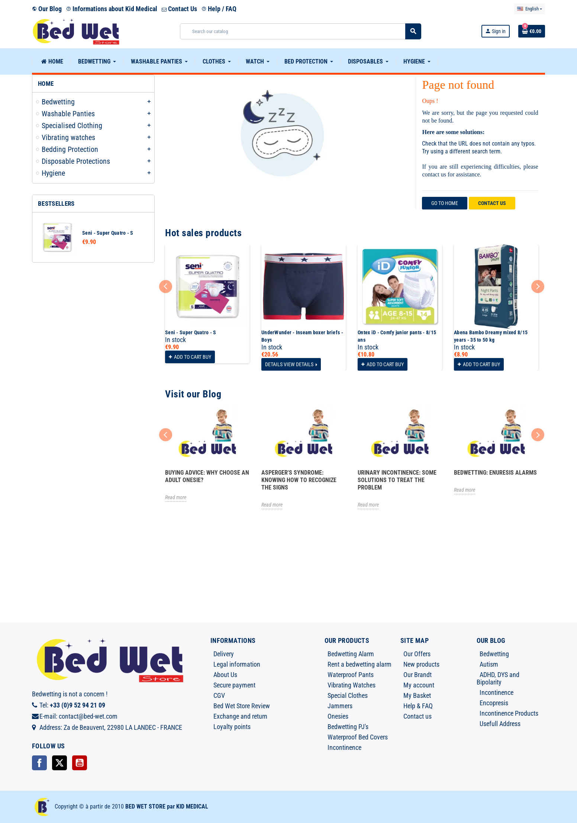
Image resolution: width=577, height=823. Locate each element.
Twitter (59, 762)
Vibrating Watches (351, 685)
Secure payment (234, 685)
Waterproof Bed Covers (358, 737)
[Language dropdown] (529, 8)
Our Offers (417, 654)
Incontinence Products (509, 713)
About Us (225, 675)
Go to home (444, 203)
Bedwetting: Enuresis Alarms (495, 472)
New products (421, 664)
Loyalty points (232, 727)
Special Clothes (348, 695)
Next (537, 286)
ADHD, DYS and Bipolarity (498, 678)
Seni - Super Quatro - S (107, 233)
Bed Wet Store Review (241, 706)
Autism (489, 664)
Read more (175, 497)
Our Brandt (417, 675)
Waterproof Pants (351, 675)
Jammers (340, 706)
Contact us (492, 203)
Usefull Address (500, 724)
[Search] (300, 31)
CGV (219, 695)
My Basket (417, 695)
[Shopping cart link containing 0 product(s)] (531, 31)
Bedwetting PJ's (348, 727)
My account (418, 685)
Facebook (39, 762)
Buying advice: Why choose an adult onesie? (207, 476)
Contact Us (179, 9)
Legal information (236, 664)
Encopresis (494, 703)
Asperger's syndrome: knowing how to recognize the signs (298, 480)
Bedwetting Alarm (351, 654)
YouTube (79, 762)
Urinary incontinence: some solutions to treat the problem (397, 480)
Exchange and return (240, 716)
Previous (165, 286)
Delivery (223, 654)
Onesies (338, 716)
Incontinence (344, 747)
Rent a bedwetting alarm (359, 664)
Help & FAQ (418, 706)
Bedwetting (494, 654)
